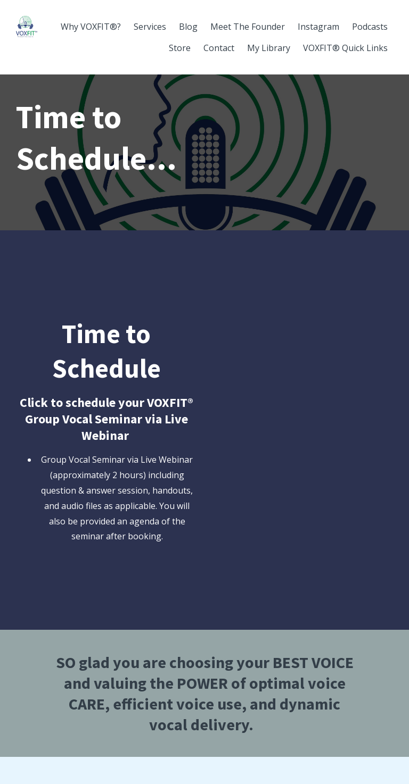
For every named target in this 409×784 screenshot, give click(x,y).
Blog (188, 26)
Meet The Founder (247, 26)
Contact (218, 48)
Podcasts (370, 26)
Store (180, 48)
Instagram (318, 26)
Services (150, 26)
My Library (268, 48)
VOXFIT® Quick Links (345, 48)
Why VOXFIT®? (91, 26)
